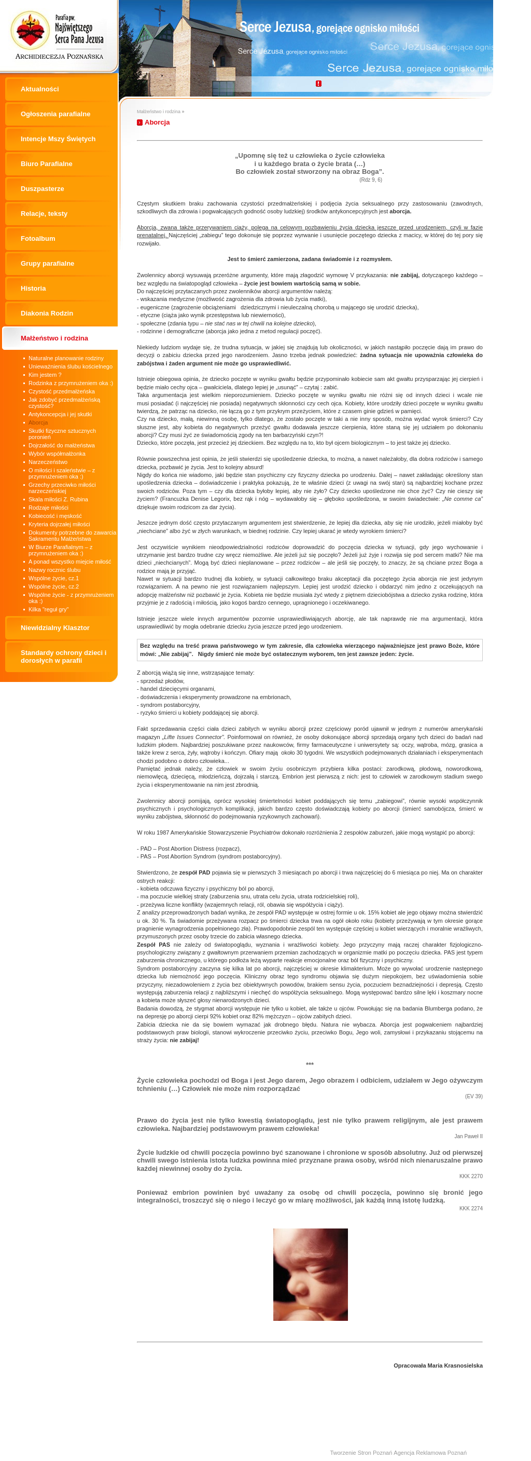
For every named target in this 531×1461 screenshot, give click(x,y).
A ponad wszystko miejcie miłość (70, 561)
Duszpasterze (42, 189)
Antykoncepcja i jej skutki (60, 414)
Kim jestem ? (45, 375)
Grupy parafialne (47, 263)
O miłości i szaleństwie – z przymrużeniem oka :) (62, 473)
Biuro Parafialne (47, 164)
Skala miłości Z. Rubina (58, 499)
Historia (33, 288)
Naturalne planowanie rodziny (66, 358)
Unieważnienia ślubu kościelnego (71, 366)
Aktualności (40, 89)
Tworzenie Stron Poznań (361, 1453)
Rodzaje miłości (48, 507)
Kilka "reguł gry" (49, 609)
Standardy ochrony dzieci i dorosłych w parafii (63, 656)
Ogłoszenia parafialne (55, 114)
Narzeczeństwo (48, 462)
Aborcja (38, 422)
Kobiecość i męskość (55, 516)
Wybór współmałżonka (57, 453)
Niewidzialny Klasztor (55, 628)
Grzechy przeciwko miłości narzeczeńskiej (62, 488)
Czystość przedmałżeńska (62, 391)
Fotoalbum (38, 238)
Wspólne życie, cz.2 (54, 586)
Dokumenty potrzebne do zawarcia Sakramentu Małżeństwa (72, 535)
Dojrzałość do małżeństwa (62, 445)
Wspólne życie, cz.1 (54, 578)
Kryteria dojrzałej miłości (59, 524)
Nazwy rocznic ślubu (54, 570)
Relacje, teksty (44, 213)
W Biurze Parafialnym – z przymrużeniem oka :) (60, 550)
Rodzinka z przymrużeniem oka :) (71, 383)
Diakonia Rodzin (47, 313)
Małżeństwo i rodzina (54, 338)
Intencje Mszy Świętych (58, 139)
